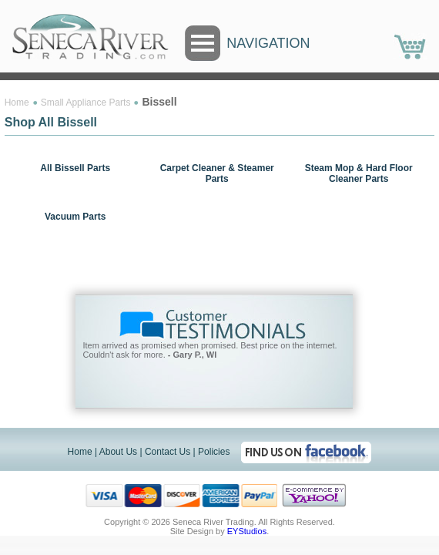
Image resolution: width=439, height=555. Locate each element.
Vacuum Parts (75, 216)
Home (17, 102)
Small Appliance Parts (86, 102)
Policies (214, 441)
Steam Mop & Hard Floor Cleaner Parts (359, 173)
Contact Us (167, 441)
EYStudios (246, 520)
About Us (118, 441)
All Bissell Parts (75, 168)
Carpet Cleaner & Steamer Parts (217, 173)
